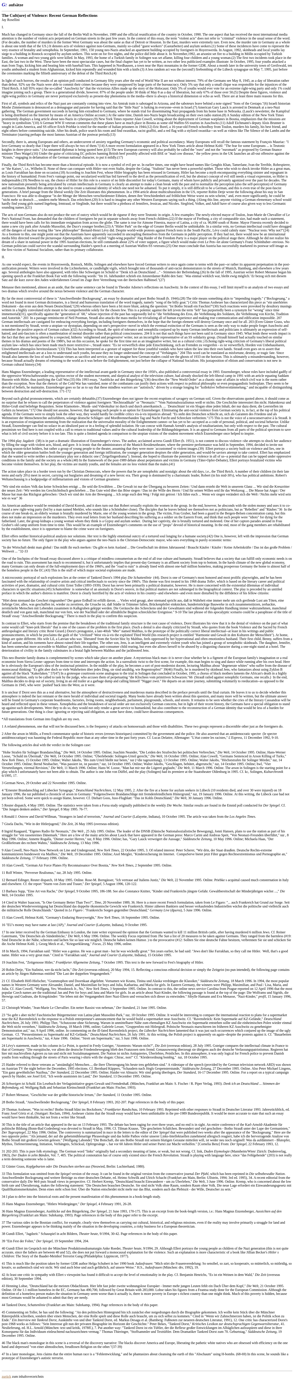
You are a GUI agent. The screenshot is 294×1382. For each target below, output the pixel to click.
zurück (6, 1376)
